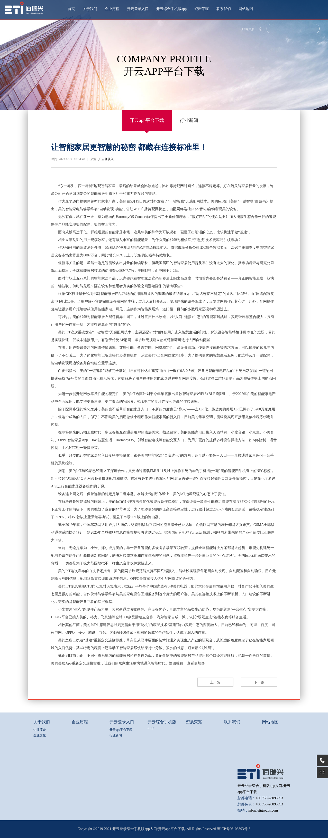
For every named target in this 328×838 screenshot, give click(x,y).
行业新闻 (189, 120)
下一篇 (259, 682)
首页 (71, 9)
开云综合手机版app (171, 9)
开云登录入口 (138, 9)
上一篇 (215, 682)
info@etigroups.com (263, 810)
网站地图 (246, 9)
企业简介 (39, 729)
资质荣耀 (201, 9)
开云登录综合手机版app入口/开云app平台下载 (148, 829)
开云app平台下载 (147, 120)
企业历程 (112, 9)
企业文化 (39, 735)
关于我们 (90, 9)
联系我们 (223, 9)
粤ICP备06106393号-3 (233, 829)
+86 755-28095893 (269, 798)
